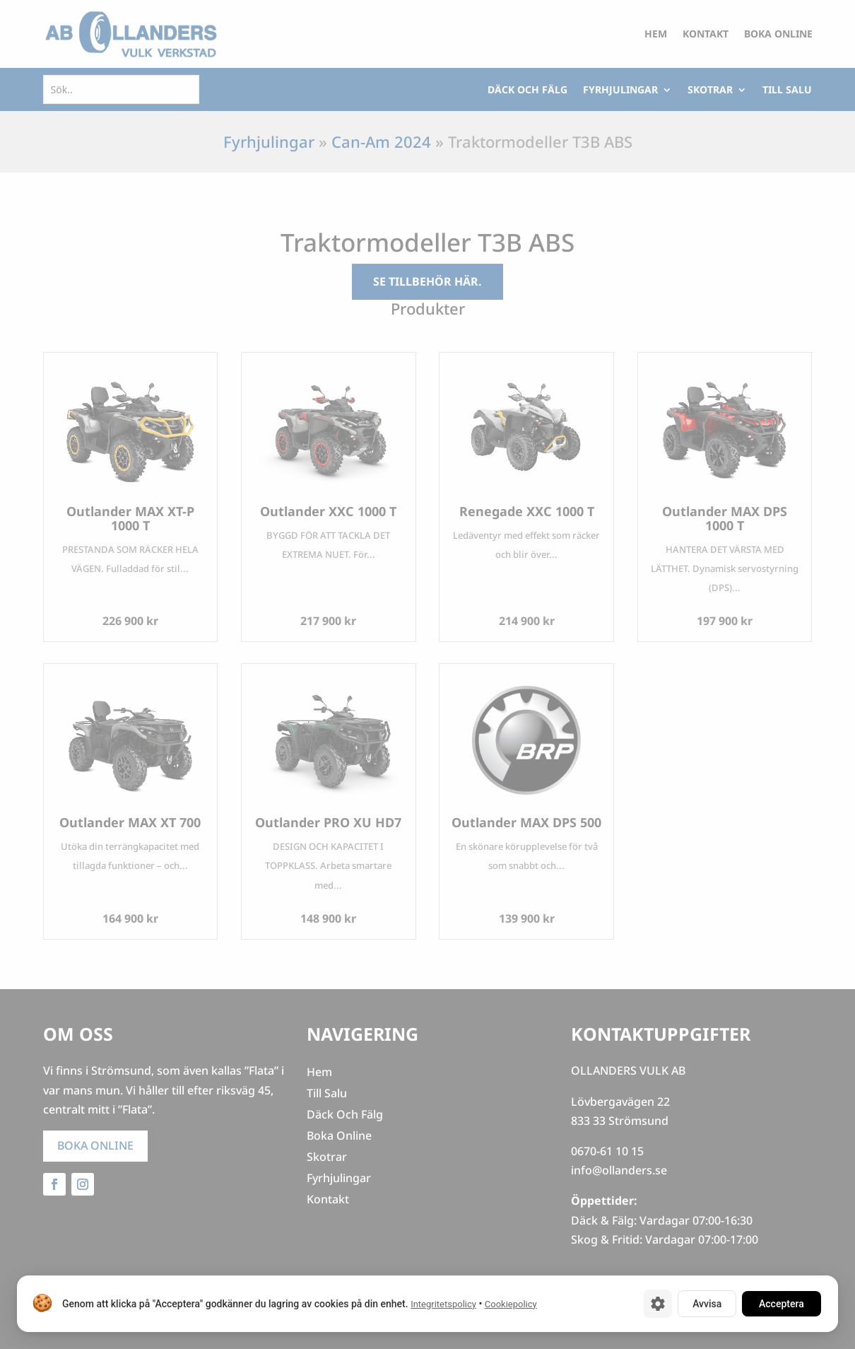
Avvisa (706, 1303)
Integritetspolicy (443, 1304)
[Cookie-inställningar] (658, 1304)
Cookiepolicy (511, 1304)
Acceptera (781, 1303)
